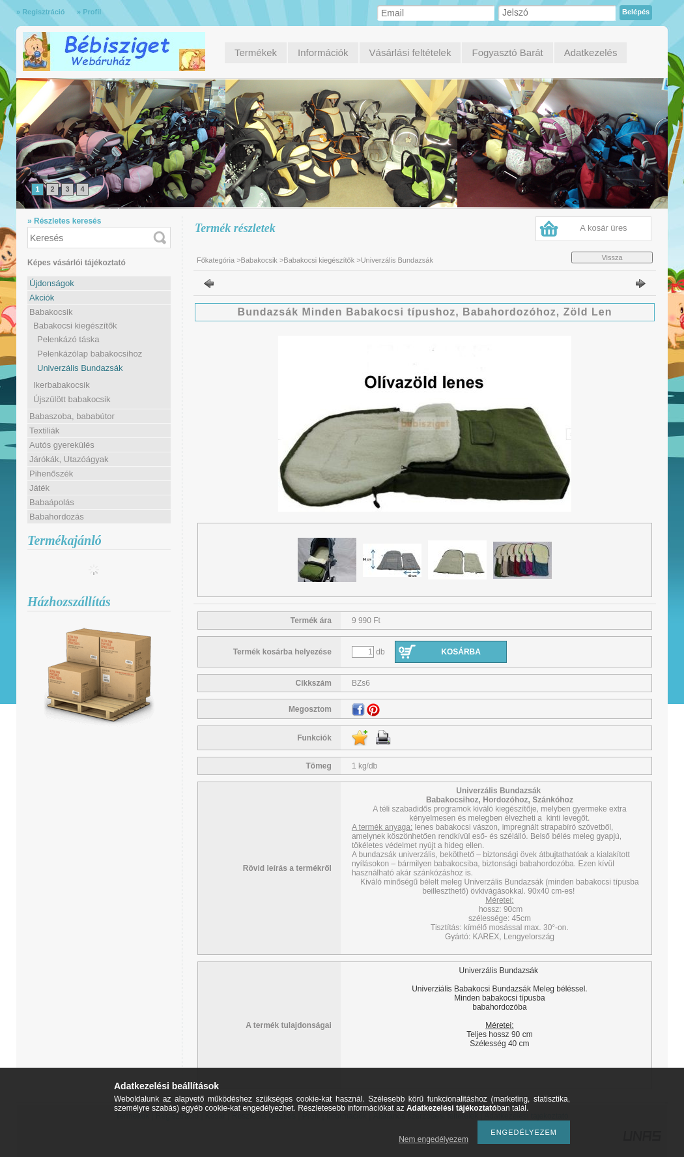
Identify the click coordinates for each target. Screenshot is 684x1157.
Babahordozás (56, 516)
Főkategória (216, 260)
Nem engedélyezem (433, 1139)
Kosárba (461, 651)
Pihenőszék (51, 473)
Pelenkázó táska (68, 339)
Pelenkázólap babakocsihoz (89, 354)
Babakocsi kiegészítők (318, 260)
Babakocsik (259, 260)
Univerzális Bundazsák (80, 368)
